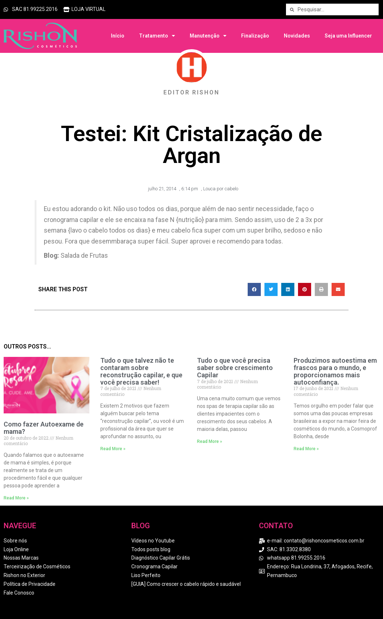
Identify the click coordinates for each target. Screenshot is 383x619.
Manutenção (208, 36)
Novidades (297, 36)
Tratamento (157, 36)
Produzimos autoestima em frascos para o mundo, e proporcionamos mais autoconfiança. (335, 371)
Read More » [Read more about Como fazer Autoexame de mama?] (16, 498)
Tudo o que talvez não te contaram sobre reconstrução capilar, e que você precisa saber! (141, 371)
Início (117, 36)
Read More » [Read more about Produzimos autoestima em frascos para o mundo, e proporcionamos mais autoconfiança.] (306, 448)
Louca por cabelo (220, 188)
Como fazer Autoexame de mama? (44, 427)
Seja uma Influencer (348, 36)
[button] (254, 289)
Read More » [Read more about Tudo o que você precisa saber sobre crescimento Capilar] (209, 441)
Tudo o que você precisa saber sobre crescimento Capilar (235, 368)
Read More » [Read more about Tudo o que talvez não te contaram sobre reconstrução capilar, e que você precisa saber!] (112, 448)
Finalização (255, 36)
